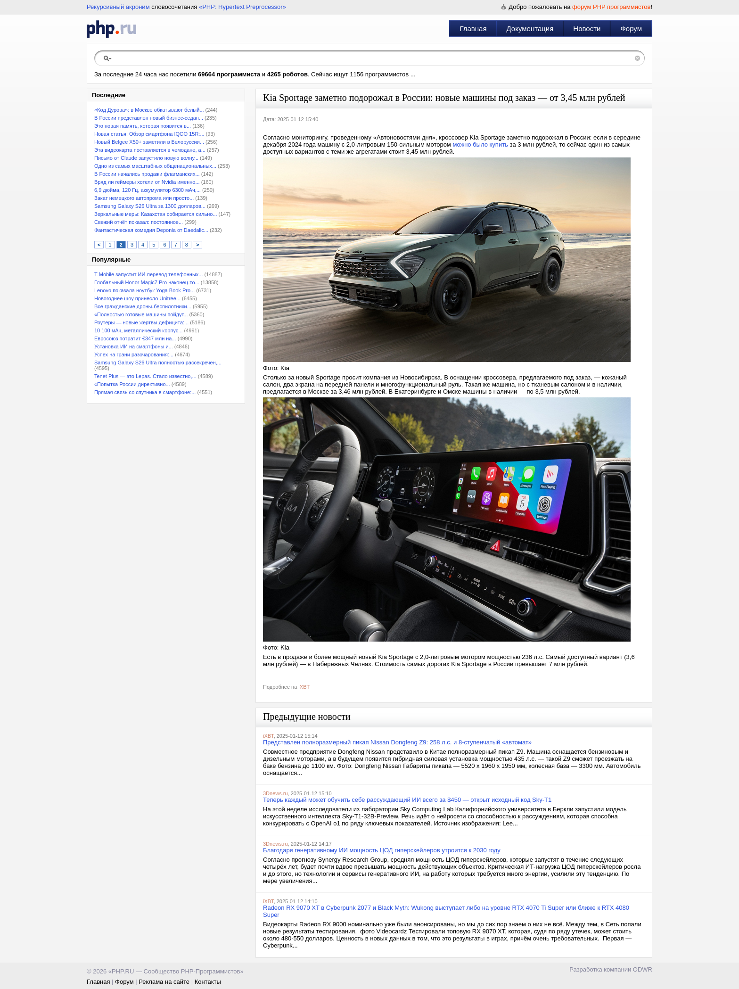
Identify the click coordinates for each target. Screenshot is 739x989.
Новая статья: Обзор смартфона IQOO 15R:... (149, 134)
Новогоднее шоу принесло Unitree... (137, 298)
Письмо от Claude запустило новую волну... (146, 158)
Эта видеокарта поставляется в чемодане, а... (149, 150)
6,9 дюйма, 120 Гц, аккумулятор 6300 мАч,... (147, 190)
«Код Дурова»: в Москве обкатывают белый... (149, 110)
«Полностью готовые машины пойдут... (141, 314)
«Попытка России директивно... (132, 384)
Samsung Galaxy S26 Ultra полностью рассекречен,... (158, 362)
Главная (473, 29)
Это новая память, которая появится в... (142, 126)
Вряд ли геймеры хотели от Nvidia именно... (147, 182)
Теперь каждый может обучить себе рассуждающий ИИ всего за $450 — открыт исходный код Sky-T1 (407, 799)
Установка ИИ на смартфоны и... (133, 346)
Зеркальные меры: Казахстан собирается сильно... (155, 214)
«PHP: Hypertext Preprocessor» (242, 6)
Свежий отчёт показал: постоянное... (138, 222)
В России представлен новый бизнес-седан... (148, 118)
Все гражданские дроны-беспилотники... (142, 306)
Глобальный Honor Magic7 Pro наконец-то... (146, 282)
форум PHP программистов (611, 6)
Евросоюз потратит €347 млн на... (135, 338)
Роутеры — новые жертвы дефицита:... (141, 322)
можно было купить (480, 144)
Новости (586, 29)
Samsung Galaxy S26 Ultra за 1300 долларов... (149, 206)
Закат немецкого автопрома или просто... (144, 198)
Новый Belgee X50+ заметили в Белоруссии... (149, 142)
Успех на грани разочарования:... (133, 354)
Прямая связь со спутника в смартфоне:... (145, 392)
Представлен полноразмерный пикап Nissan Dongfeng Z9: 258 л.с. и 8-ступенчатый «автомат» (397, 742)
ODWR (642, 969)
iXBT (304, 687)
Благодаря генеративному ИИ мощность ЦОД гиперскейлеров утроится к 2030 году (382, 850)
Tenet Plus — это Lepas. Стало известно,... (145, 376)
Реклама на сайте (164, 981)
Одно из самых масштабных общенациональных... (155, 166)
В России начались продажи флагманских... (147, 174)
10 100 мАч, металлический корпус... (138, 330)
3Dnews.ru (275, 793)
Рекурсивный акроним (118, 6)
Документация (530, 29)
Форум (631, 29)
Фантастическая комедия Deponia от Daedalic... (151, 230)
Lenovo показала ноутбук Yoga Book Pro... (144, 290)
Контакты (208, 981)
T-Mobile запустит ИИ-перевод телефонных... (148, 274)
